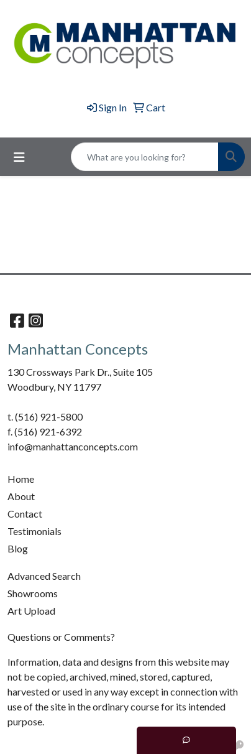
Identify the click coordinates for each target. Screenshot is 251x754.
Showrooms (32, 593)
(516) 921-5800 (49, 416)
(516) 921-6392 (48, 431)
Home (20, 479)
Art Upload (31, 611)
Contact (24, 513)
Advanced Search (44, 576)
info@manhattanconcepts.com (72, 446)
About (21, 496)
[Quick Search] (145, 156)
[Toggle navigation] (19, 157)
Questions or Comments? (61, 637)
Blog (17, 548)
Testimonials (34, 531)
